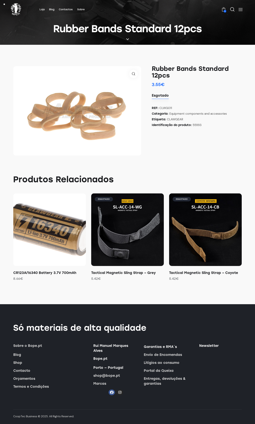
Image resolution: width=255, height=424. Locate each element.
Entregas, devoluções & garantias (165, 381)
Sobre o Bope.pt (27, 346)
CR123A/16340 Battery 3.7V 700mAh (44, 273)
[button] (241, 9)
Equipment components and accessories (198, 114)
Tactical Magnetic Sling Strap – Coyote (203, 273)
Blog (17, 355)
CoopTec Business (25, 416)
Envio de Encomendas (163, 355)
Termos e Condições (31, 387)
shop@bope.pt (106, 376)
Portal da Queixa (159, 371)
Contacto (21, 371)
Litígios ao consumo (161, 363)
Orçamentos (24, 379)
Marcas (99, 384)
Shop (17, 363)
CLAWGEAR (175, 119)
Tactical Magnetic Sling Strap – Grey (123, 273)
